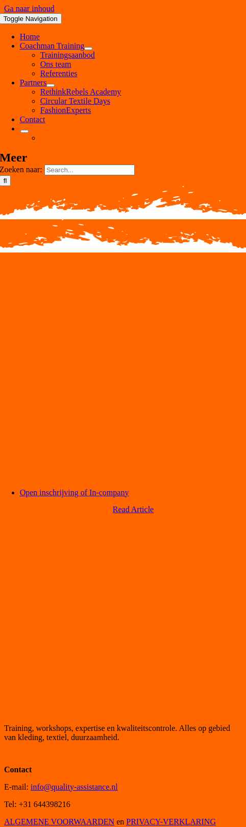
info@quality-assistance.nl (74, 787)
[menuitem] (40, 137)
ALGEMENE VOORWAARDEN (59, 821)
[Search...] (89, 170)
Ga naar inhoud (29, 8)
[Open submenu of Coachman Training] (88, 48)
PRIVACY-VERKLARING (171, 821)
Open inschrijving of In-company (74, 492)
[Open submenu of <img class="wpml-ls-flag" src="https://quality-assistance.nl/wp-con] (24, 131)
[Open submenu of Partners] (50, 85)
